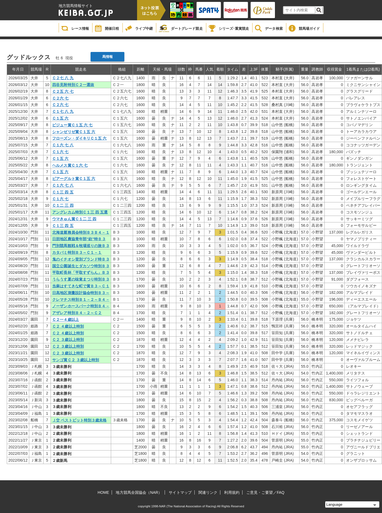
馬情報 (107, 57)
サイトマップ (180, 492)
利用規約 (231, 492)
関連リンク (208, 492)
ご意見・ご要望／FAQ (265, 492)
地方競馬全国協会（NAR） (139, 492)
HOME (103, 492)
